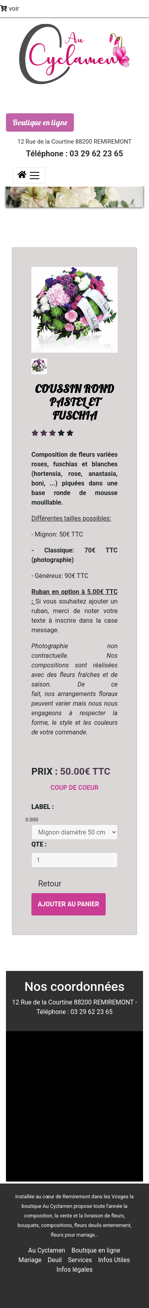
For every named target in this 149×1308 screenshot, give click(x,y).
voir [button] (9, 8)
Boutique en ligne (40, 122)
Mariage (29, 1260)
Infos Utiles (114, 1260)
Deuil (55, 1260)
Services (80, 1260)
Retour (50, 883)
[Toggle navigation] (29, 175)
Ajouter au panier (68, 904)
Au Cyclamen (46, 1250)
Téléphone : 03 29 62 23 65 (74, 153)
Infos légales (74, 1269)
